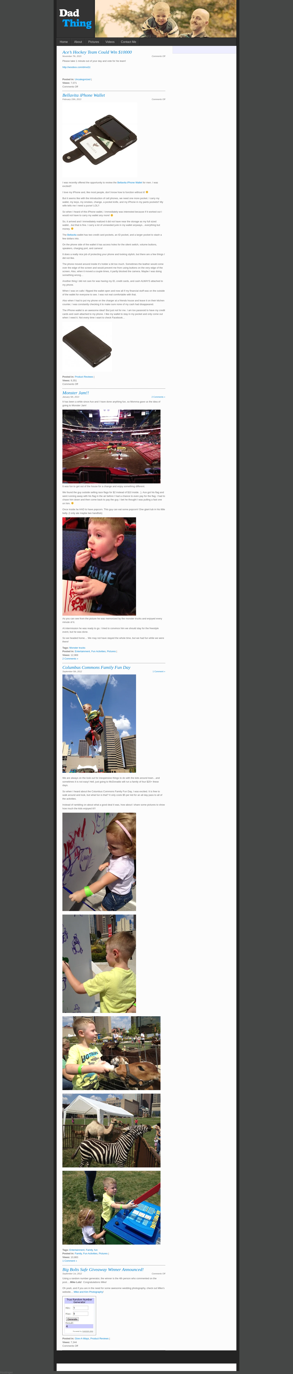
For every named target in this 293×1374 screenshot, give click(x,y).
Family (89, 1250)
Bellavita (71, 234)
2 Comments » (158, 397)
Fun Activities (98, 651)
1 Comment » (159, 671)
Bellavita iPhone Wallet (83, 95)
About (78, 41)
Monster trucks (77, 647)
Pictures (93, 41)
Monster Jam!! (75, 392)
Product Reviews (84, 376)
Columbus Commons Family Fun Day (96, 667)
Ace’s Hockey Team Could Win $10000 (97, 52)
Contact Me (128, 41)
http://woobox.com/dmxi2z (76, 67)
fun (96, 1250)
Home (64, 41)
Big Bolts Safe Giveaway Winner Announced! (103, 1269)
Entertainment (82, 651)
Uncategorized (82, 79)
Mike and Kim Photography (88, 1291)
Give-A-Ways (82, 1338)
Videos (110, 41)
